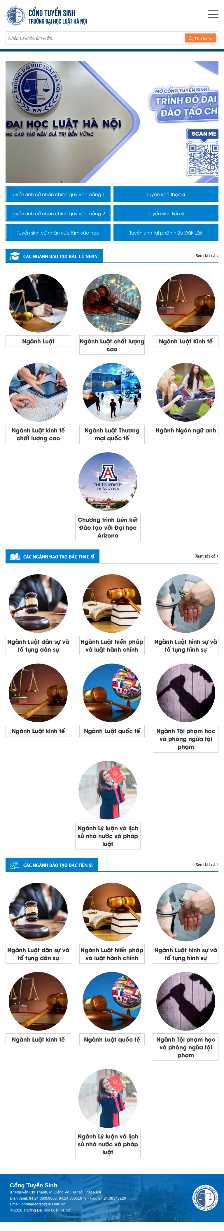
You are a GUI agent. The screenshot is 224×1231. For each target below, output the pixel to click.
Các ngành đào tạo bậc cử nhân (57, 258)
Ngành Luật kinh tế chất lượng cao (38, 437)
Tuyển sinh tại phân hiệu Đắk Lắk (166, 234)
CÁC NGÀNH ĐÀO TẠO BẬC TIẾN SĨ (54, 872)
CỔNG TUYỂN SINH (52, 12)
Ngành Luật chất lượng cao (112, 347)
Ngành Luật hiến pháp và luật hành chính (111, 650)
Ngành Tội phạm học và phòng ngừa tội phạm (185, 744)
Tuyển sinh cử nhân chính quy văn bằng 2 (58, 214)
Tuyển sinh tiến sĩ (166, 214)
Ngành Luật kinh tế (38, 736)
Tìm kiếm (200, 38)
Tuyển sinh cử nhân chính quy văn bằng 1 (58, 194)
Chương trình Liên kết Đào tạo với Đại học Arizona (108, 531)
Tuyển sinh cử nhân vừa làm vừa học (58, 234)
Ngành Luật (38, 343)
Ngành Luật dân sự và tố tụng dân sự (38, 650)
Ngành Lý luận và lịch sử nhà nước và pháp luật (108, 842)
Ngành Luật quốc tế (112, 736)
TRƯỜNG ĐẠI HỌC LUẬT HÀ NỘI (58, 20)
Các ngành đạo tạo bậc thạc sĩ (55, 560)
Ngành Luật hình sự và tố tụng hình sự (185, 650)
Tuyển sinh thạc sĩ (166, 194)
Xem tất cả (207, 257)
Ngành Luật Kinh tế (186, 343)
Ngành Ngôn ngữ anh (185, 433)
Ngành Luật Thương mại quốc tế (112, 437)
